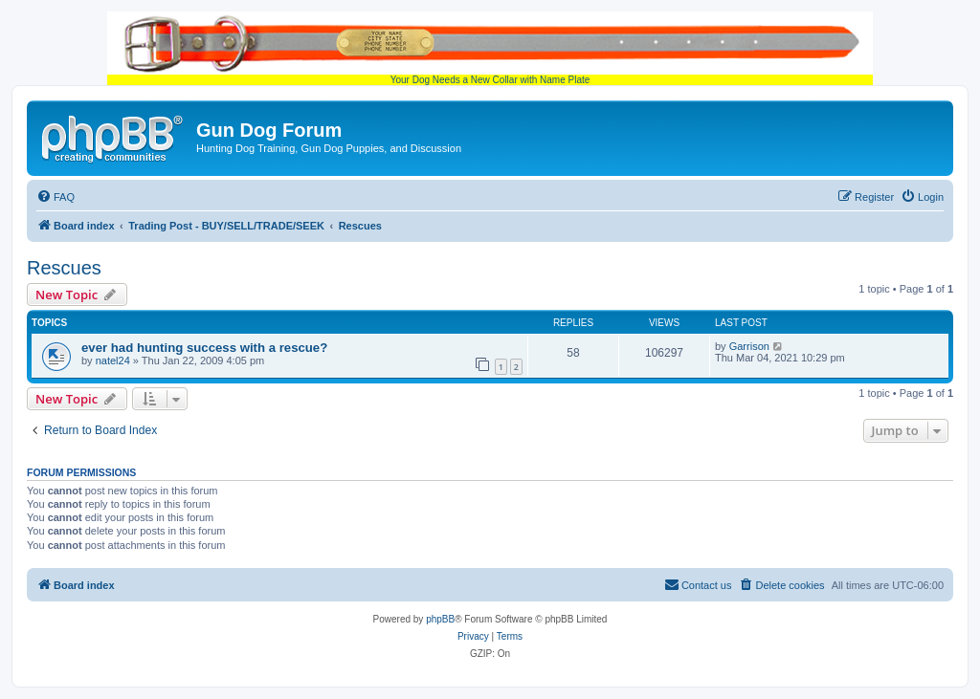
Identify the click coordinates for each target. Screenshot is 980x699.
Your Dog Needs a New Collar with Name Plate (490, 48)
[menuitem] (55, 197)
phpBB (440, 619)
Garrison (749, 346)
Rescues (64, 267)
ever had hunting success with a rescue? (204, 347)
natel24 (113, 360)
